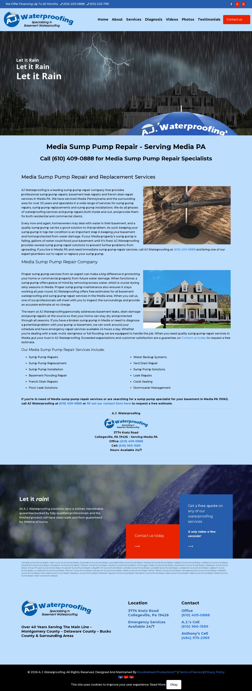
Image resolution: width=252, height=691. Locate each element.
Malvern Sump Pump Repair (78, 570)
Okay (174, 684)
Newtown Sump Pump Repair (84, 573)
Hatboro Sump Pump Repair (187, 562)
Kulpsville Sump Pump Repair (76, 568)
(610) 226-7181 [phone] (99, 4)
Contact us (237, 19)
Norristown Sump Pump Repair (149, 573)
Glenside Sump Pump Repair (34, 562)
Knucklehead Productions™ (157, 672)
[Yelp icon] (243, 4)
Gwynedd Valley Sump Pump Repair (126, 562)
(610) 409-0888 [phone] (74, 4)
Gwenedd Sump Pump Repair (94, 562)
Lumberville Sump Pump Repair (49, 570)
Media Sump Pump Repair (135, 570)
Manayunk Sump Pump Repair (107, 570)
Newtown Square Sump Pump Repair (116, 573)
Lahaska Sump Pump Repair (136, 568)
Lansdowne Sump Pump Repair (194, 568)
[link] (137, 546)
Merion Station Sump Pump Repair (165, 570)
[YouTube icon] (237, 4)
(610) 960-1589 (130, 445)
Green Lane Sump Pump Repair (64, 562)
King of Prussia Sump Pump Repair (44, 568)
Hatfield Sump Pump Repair (214, 562)
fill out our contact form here (109, 403)
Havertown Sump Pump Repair (65, 565)
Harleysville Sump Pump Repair (158, 562)
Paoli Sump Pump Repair (46, 575)
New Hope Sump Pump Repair (55, 573)
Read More (158, 684)
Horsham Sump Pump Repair (122, 565)
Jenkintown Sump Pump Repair (190, 565)
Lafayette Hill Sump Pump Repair (106, 568)
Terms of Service (191, 672)
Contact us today (193, 338)
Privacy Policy (215, 672)
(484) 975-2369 (195, 638)
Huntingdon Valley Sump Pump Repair (155, 565)
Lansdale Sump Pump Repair (164, 568)
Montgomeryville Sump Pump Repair (199, 570)
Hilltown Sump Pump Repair (93, 565)
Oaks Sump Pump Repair (177, 573)
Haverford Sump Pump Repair (35, 565)
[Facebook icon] (231, 4)
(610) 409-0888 (73, 158)
